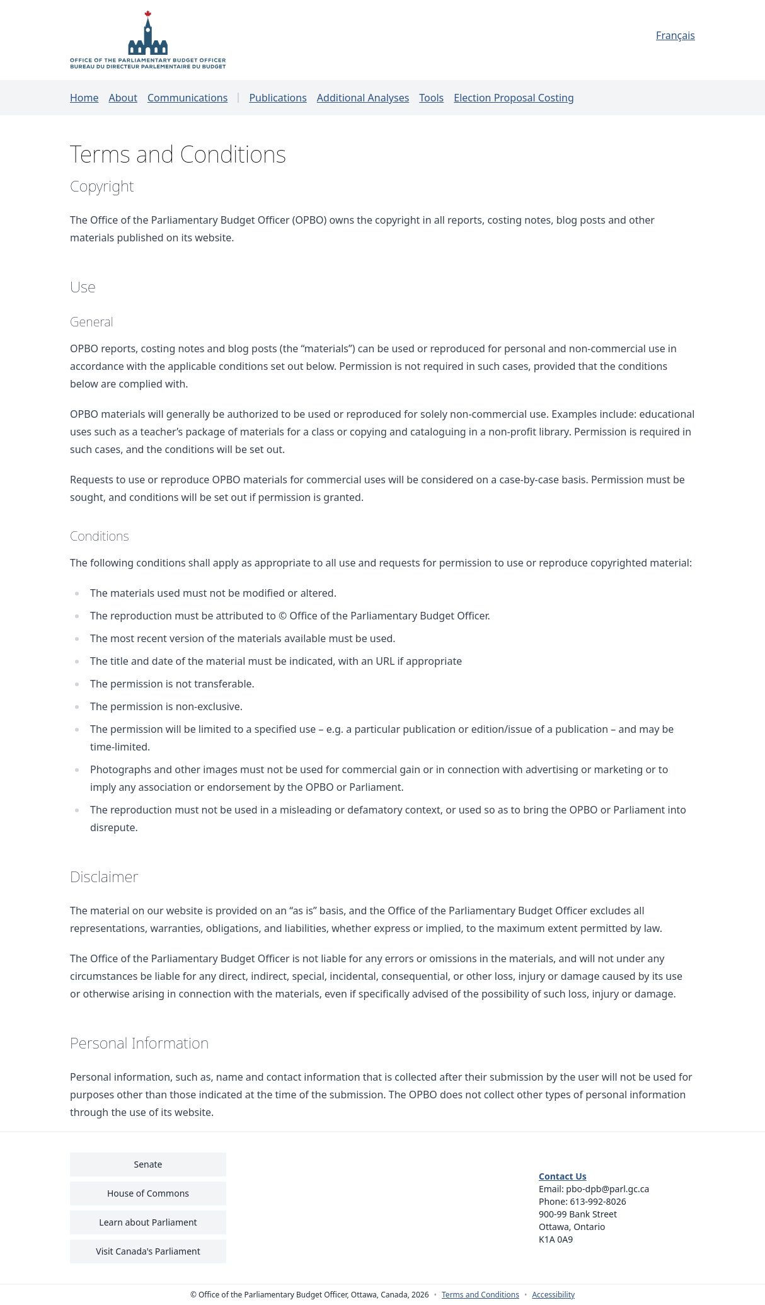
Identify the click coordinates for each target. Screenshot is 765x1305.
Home (84, 98)
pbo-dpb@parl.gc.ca (607, 1189)
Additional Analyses (363, 98)
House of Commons (148, 1193)
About (123, 98)
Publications (277, 98)
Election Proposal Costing (514, 98)
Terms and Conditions (480, 1295)
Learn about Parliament (148, 1222)
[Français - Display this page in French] (617, 35)
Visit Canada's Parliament (148, 1251)
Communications (187, 98)
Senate (148, 1164)
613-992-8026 (598, 1201)
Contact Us (563, 1176)
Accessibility (553, 1295)
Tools (431, 98)
